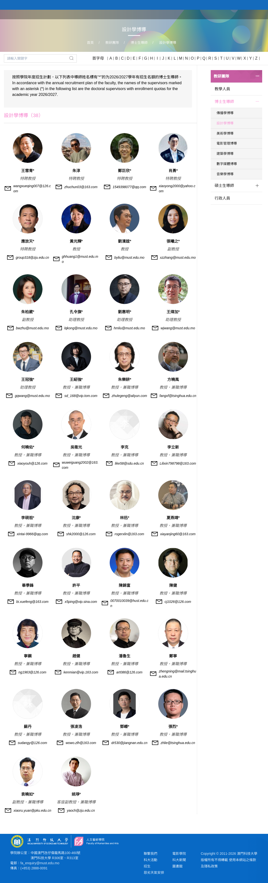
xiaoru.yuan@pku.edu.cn (32, 810)
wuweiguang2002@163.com (80, 464)
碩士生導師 (224, 186)
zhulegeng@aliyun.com (129, 396)
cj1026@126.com (178, 602)
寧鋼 (28, 656)
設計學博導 (167, 43)
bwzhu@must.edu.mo (32, 328)
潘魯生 (124, 656)
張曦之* (173, 241)
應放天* (27, 241)
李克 (124, 447)
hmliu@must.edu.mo (129, 328)
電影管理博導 (227, 143)
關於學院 (183, 14)
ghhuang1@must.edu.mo (80, 259)
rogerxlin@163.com (129, 534)
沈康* (76, 518)
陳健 (173, 585)
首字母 (98, 58)
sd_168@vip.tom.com (80, 396)
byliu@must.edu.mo (129, 257)
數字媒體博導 (227, 164)
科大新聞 (179, 860)
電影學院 (179, 853)
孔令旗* (76, 312)
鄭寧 (173, 656)
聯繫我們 (150, 853)
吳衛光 (76, 447)
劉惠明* (124, 312)
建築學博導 (225, 154)
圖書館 (177, 866)
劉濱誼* (124, 241)
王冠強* (27, 379)
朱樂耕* (124, 379)
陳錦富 (124, 585)
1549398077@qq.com (129, 187)
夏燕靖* (173, 518)
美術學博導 (225, 133)
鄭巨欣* (124, 171)
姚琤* (76, 794)
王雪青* (27, 171)
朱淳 (76, 171)
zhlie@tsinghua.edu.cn (178, 743)
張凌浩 (76, 727)
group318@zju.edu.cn (32, 257)
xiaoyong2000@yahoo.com (177, 188)
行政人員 (222, 198)
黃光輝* (76, 241)
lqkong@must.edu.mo (80, 328)
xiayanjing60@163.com (178, 534)
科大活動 (150, 860)
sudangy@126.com (32, 743)
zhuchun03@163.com (80, 187)
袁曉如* (27, 794)
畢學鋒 (28, 585)
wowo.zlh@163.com (81, 743)
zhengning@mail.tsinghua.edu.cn (177, 673)
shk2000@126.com (81, 534)
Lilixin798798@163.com (178, 463)
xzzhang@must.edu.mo (178, 257)
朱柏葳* (27, 312)
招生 (147, 866)
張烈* (173, 727)
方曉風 (173, 379)
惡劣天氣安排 (154, 872)
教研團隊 (229, 14)
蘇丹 (28, 727)
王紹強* (76, 379)
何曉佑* (27, 447)
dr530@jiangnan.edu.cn (129, 743)
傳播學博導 (225, 113)
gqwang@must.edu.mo (32, 396)
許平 (76, 585)
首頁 (164, 14)
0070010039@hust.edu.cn (129, 603)
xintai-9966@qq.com (32, 534)
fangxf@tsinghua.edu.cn (177, 396)
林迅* (124, 518)
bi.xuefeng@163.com (32, 602)
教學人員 (222, 89)
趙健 (76, 656)
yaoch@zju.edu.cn (81, 810)
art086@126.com (129, 672)
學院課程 (206, 14)
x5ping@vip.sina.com (81, 602)
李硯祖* (27, 518)
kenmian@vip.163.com (81, 672)
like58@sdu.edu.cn (129, 463)
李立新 (173, 447)
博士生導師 (139, 43)
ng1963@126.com (32, 672)
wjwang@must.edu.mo (178, 328)
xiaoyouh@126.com (32, 463)
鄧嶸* (124, 727)
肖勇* (173, 171)
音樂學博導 (225, 174)
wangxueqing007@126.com (32, 188)
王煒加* (173, 312)
